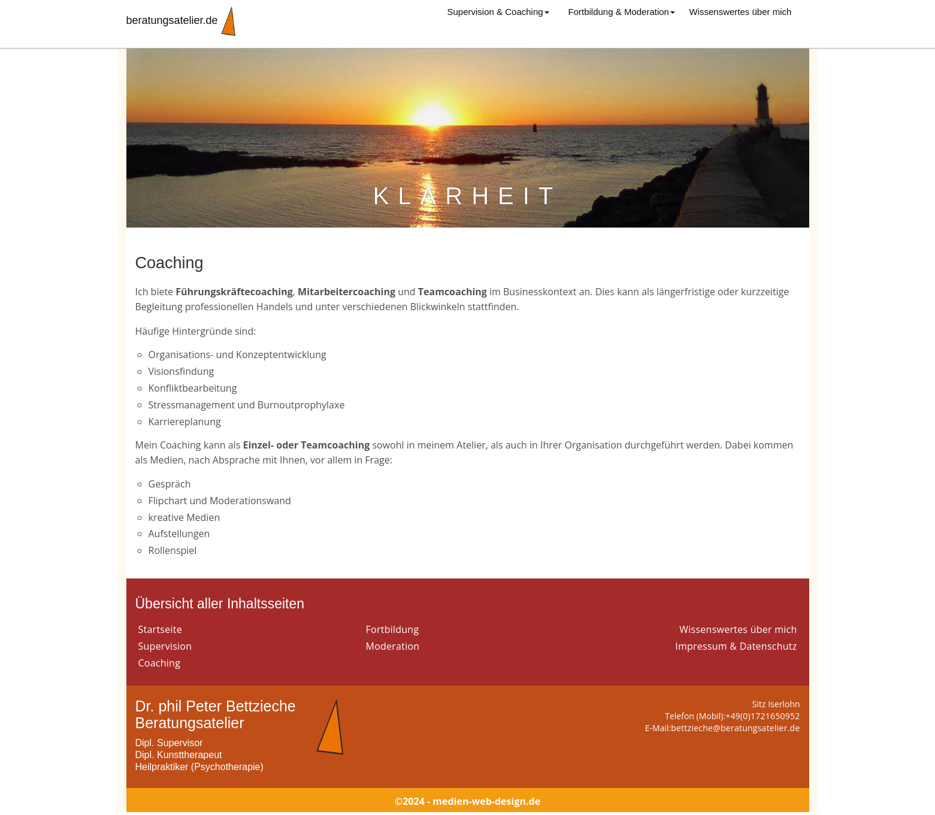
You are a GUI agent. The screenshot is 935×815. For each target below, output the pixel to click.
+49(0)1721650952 (762, 716)
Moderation (393, 646)
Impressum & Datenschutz (736, 646)
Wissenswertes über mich (740, 12)
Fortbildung (392, 629)
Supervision (165, 646)
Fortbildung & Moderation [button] (621, 12)
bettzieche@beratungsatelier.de (735, 728)
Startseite (160, 629)
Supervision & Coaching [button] (498, 12)
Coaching (159, 662)
